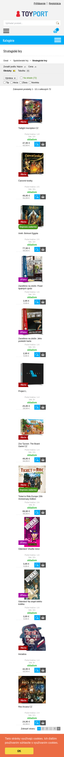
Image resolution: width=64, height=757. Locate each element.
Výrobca (10, 78)
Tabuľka (21, 71)
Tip (7, 82)
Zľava (24, 82)
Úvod (5, 60)
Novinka (35, 82)
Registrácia (55, 3)
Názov (20, 66)
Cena (30, 66)
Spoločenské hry (21, 60)
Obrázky (7, 71)
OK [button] (19, 750)
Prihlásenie (40, 3)
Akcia (15, 82)
